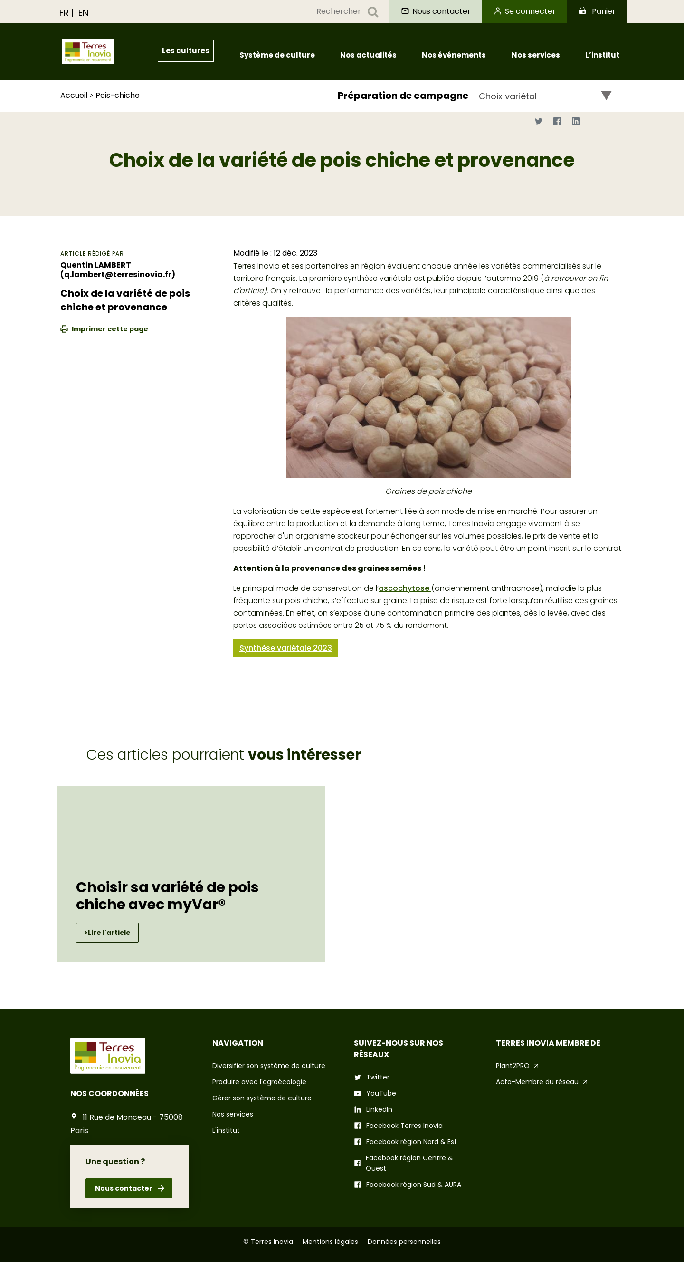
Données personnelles (404, 1241)
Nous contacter (123, 1188)
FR (64, 13)
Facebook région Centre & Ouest (409, 1163)
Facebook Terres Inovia (404, 1125)
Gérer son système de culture (262, 1098)
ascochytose (405, 588)
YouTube (381, 1093)
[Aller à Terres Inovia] (107, 51)
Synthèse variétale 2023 (285, 648)
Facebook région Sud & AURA (413, 1184)
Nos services (232, 1114)
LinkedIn (379, 1109)
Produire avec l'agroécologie (259, 1082)
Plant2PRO (513, 1065)
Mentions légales (330, 1241)
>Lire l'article (107, 932)
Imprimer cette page (110, 329)
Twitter (378, 1077)
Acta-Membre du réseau (537, 1082)
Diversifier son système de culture (268, 1065)
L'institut (226, 1130)
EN (83, 13)
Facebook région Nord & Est (411, 1141)
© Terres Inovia (268, 1241)
